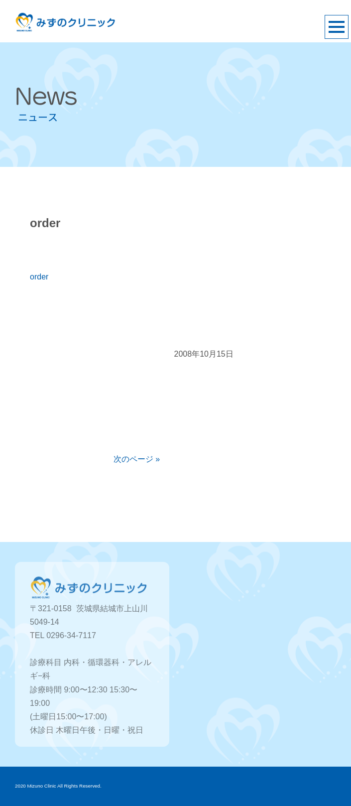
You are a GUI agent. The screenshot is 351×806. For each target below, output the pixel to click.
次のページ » (137, 459)
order (39, 276)
